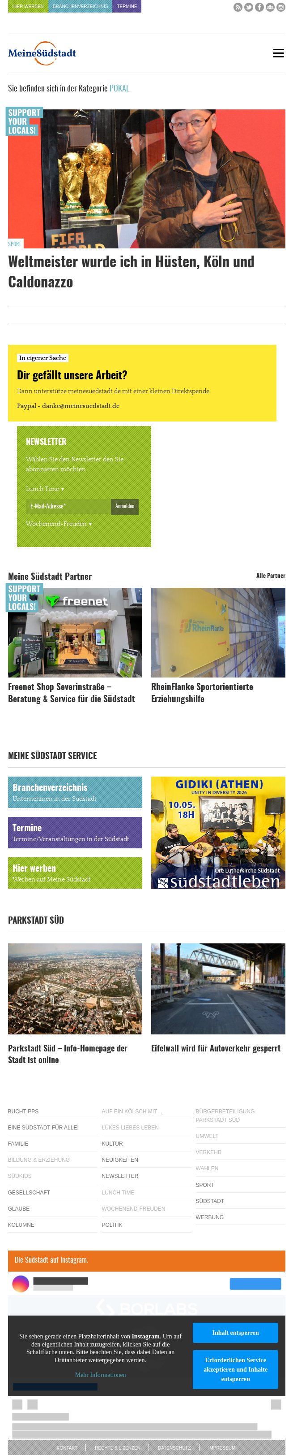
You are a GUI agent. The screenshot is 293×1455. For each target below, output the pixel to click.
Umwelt (207, 1136)
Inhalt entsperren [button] (235, 1332)
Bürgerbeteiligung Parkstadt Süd (225, 1115)
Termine (127, 6)
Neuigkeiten (120, 1160)
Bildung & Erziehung (39, 1160)
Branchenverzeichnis (80, 6)
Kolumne (21, 1225)
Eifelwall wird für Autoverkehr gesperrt (215, 1049)
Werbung (210, 1217)
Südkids (20, 1176)
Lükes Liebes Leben (130, 1128)
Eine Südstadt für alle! (43, 1128)
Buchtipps (23, 1111)
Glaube (19, 1209)
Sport (14, 244)
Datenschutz (174, 1448)
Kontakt (67, 1448)
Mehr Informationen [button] (100, 1375)
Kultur (112, 1144)
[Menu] (278, 53)
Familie (18, 1144)
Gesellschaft (29, 1193)
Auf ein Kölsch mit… (132, 1111)
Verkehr (209, 1152)
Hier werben (28, 6)
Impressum (222, 1448)
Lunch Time (42, 489)
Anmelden (124, 506)
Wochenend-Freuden (56, 524)
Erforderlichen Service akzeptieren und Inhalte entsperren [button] (236, 1369)
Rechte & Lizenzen (117, 1448)
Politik (112, 1225)
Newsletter (120, 1176)
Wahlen (207, 1168)
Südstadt (210, 1201)
